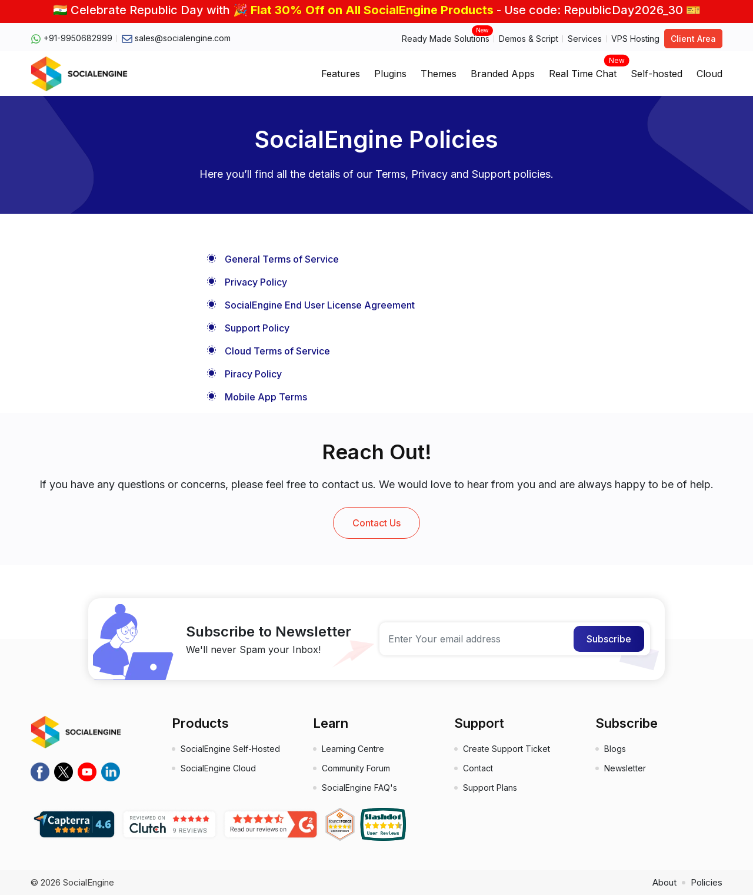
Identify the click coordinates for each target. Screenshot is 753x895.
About (664, 882)
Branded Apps (503, 73)
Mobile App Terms (266, 397)
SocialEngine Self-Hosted (230, 749)
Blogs (615, 749)
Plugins (390, 73)
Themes (439, 73)
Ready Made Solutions (445, 38)
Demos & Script (528, 39)
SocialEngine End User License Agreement (320, 305)
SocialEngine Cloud (218, 768)
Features (340, 73)
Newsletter (625, 768)
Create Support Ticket (506, 749)
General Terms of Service (282, 259)
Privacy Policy (256, 282)
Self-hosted (656, 73)
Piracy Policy (253, 374)
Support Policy (257, 328)
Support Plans (490, 788)
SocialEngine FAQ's (359, 788)
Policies (706, 882)
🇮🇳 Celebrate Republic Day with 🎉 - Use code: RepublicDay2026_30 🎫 (377, 10)
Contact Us (376, 523)
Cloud (709, 73)
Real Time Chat (583, 70)
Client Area (693, 39)
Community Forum (356, 768)
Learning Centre (353, 749)
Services (585, 39)
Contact (478, 768)
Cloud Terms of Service (277, 351)
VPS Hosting (635, 39)
